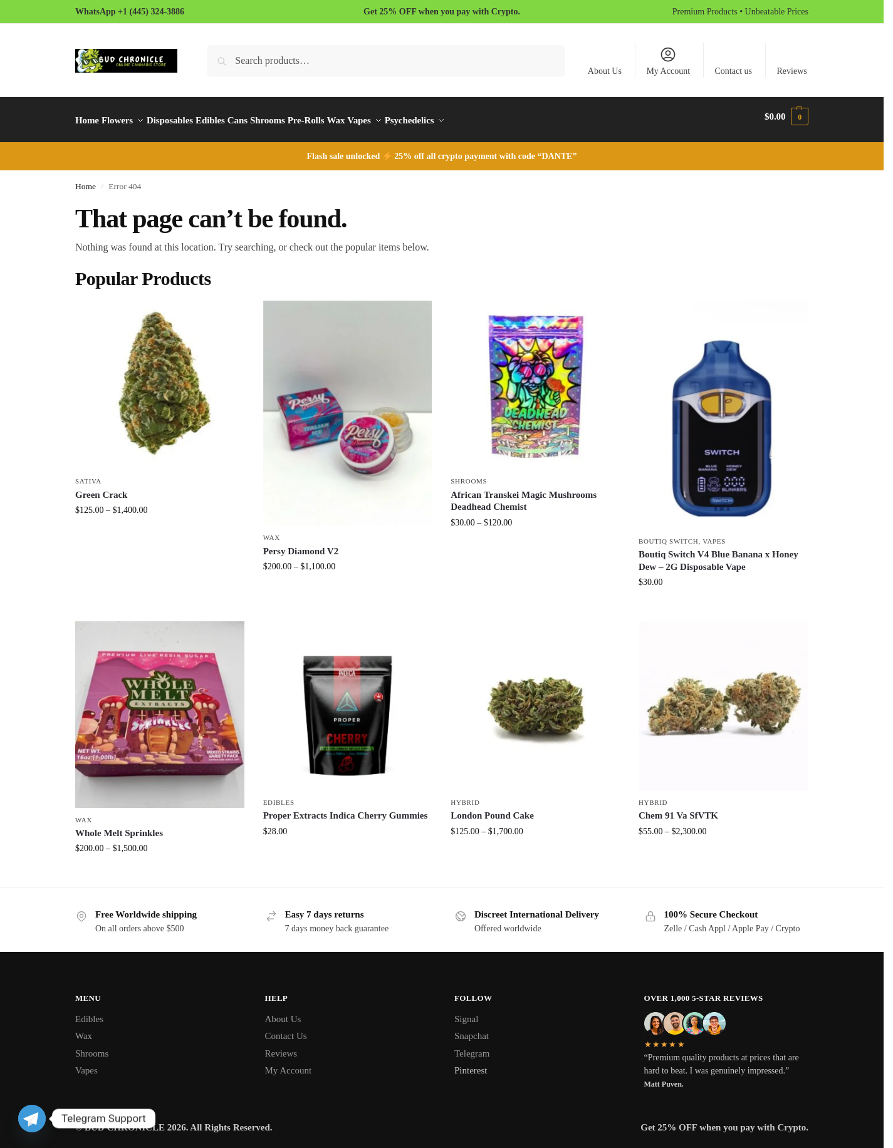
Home (85, 179)
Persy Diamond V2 (301, 544)
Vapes (714, 533)
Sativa (88, 474)
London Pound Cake (492, 809)
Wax (271, 530)
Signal (466, 1012)
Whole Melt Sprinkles (119, 826)
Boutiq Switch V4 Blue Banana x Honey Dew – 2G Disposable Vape (718, 553)
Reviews (792, 71)
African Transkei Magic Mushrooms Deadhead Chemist (524, 494)
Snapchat (471, 1029)
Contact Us (286, 1029)
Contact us (734, 71)
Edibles (279, 795)
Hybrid (465, 795)
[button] (786, 116)
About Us (605, 71)
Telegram (471, 1047)
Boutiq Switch (669, 533)
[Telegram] (32, 1118)
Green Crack (101, 488)
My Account (668, 61)
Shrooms (469, 474)
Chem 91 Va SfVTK (678, 809)
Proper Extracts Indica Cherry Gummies (345, 809)
